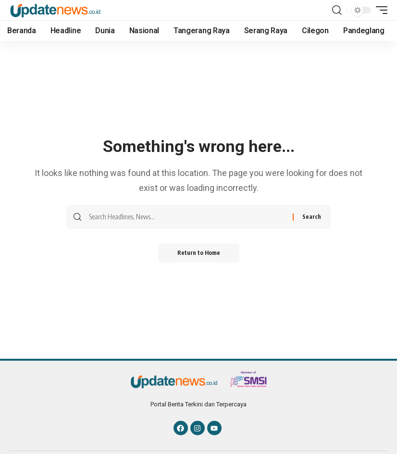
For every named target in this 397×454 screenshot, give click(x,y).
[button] (337, 10)
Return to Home (198, 252)
